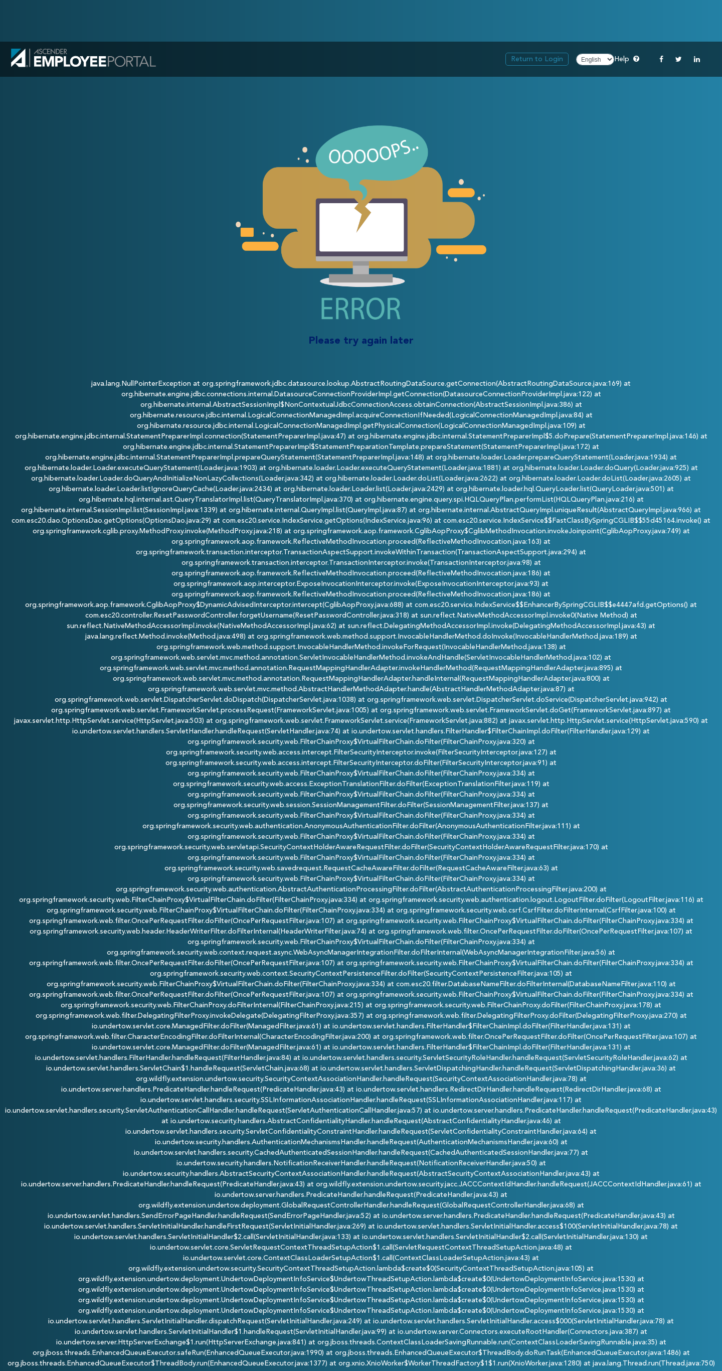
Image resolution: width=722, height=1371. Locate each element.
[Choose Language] (595, 59)
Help (626, 58)
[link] (83, 59)
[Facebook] (661, 59)
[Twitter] (678, 59)
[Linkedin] (697, 59)
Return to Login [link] (537, 59)
